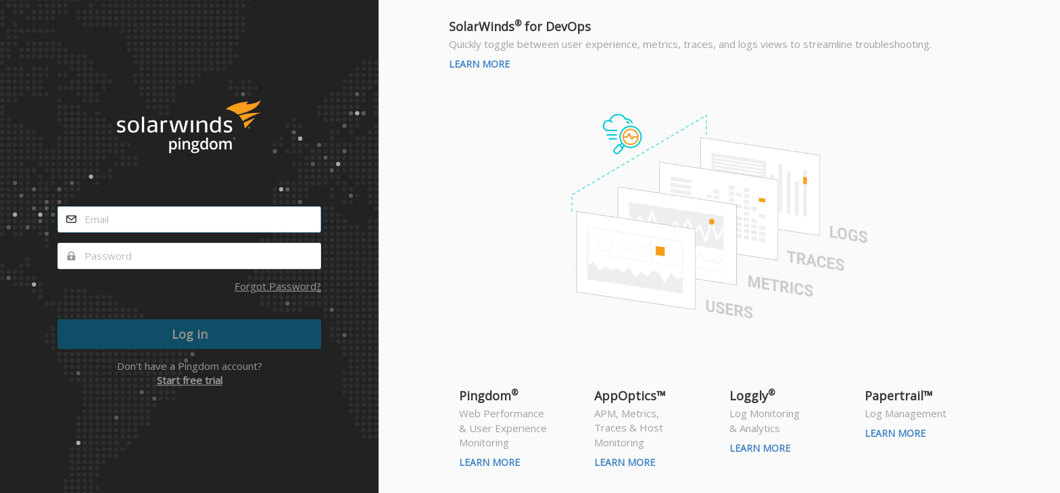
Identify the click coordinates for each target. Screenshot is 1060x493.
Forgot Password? (278, 286)
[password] (189, 256)
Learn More (479, 63)
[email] (189, 219)
